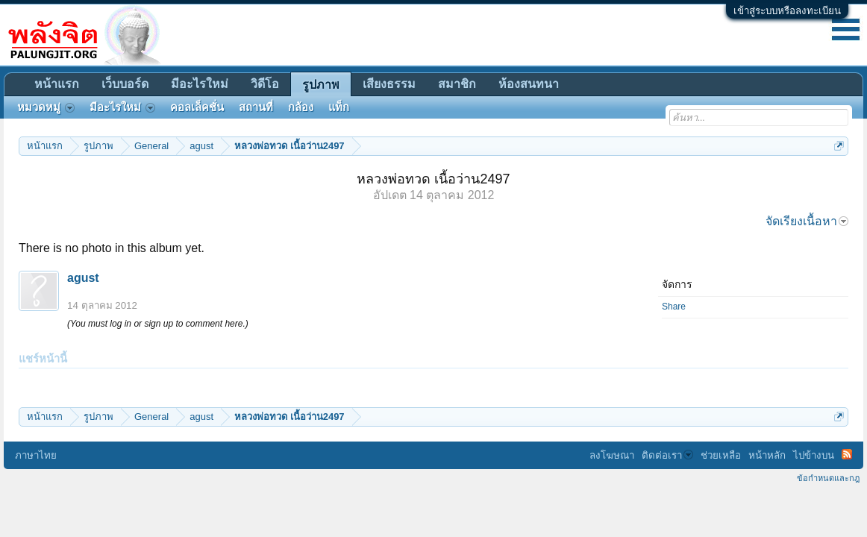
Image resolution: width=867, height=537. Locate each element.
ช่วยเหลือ (721, 455)
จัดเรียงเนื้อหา (807, 221)
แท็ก (338, 107)
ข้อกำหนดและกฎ (828, 478)
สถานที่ (256, 107)
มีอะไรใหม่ (199, 84)
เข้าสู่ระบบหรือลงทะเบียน (787, 10)
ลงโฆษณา (611, 455)
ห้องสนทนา (528, 84)
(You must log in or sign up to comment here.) (157, 323)
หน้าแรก (56, 84)
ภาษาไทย (36, 455)
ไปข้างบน (813, 455)
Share (674, 306)
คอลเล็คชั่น (197, 107)
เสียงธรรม (389, 84)
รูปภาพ (320, 84)
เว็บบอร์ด (124, 84)
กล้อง (300, 107)
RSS (847, 454)
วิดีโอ (265, 84)
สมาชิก (457, 84)
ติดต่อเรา (667, 455)
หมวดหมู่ (46, 107)
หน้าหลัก (767, 455)
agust (83, 277)
